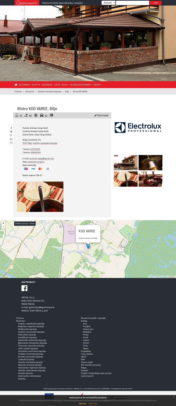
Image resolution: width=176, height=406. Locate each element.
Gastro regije (87, 362)
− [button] (3, 227)
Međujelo (87, 332)
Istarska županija (25, 373)
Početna (20, 318)
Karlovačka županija (27, 334)
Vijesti (57, 84)
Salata (86, 340)
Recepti (36, 84)
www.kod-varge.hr (36, 162)
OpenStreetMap (161, 277)
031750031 (35, 149)
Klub (83, 359)
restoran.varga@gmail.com (41, 158)
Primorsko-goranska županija (31, 345)
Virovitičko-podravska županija (32, 351)
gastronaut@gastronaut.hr (41, 307)
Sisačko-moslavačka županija (31, 332)
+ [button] (3, 223)
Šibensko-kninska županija (30, 365)
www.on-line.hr (127, 389)
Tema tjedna (87, 354)
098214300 (36, 152)
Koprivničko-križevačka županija (32, 340)
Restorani (24, 84)
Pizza (85, 345)
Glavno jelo (88, 329)
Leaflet (151, 277)
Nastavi (82, 403)
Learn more (93, 404)
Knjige (83, 367)
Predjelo (87, 326)
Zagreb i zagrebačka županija (31, 323)
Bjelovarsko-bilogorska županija (32, 343)
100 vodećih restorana (81, 84)
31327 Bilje (27, 143)
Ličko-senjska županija (28, 348)
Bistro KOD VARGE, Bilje (37, 108)
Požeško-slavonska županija (30, 354)
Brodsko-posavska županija (30, 356)
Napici (86, 348)
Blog (65, 84)
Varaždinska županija (27, 337)
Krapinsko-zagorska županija (31, 326)
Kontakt (97, 84)
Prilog (85, 334)
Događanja (47, 84)
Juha (85, 323)
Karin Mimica (36, 310)
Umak (85, 337)
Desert (86, 343)
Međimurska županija (27, 329)
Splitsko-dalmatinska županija (31, 370)
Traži (155, 3)
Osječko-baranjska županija (45, 143)
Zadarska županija (26, 359)
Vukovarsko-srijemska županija (32, 367)
